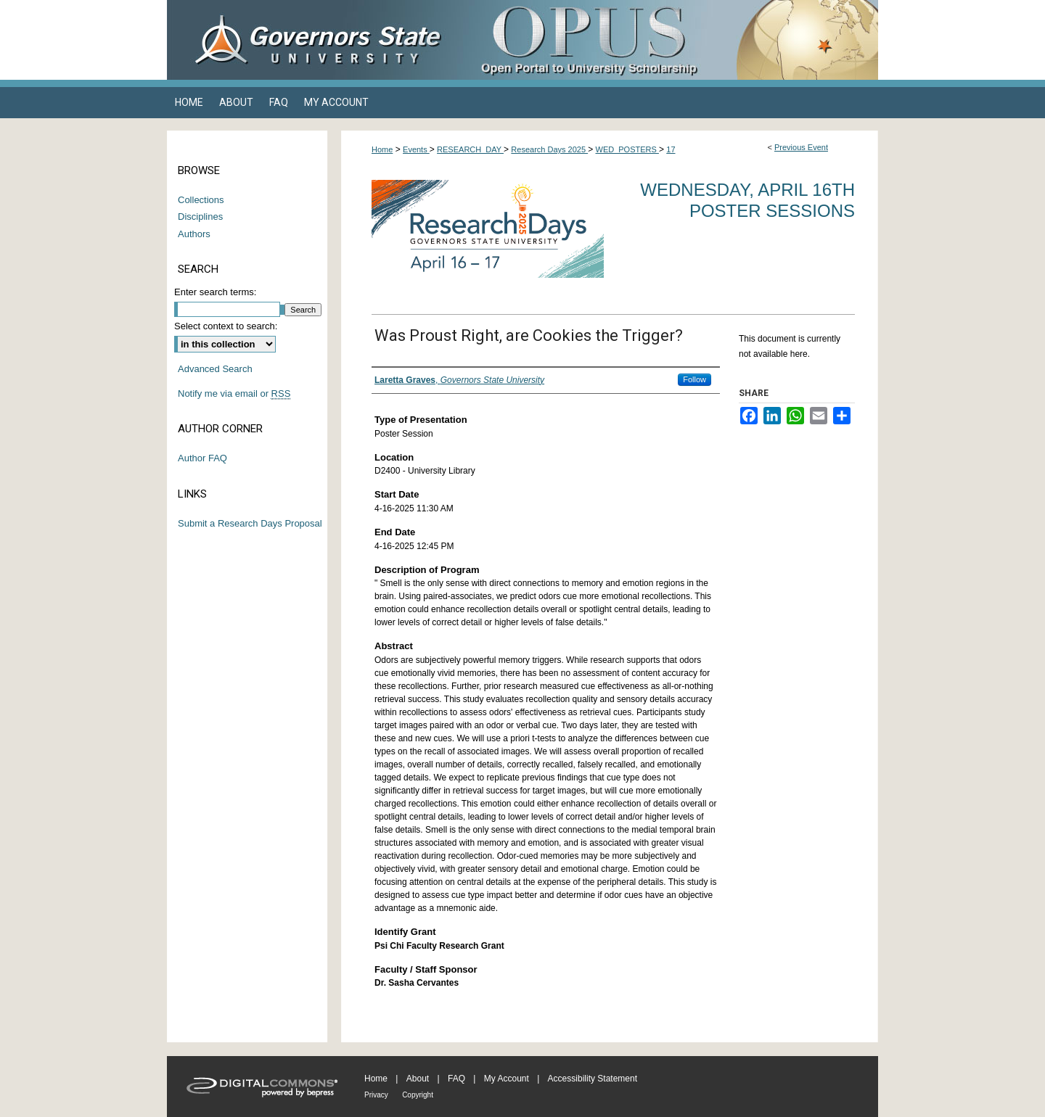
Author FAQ (202, 458)
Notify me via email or (234, 394)
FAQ (456, 1078)
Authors (194, 233)
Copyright (417, 1095)
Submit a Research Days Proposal (250, 523)
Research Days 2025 (549, 149)
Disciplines (200, 216)
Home (382, 149)
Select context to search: (225, 326)
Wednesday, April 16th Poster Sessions (747, 200)
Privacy (376, 1095)
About (417, 1078)
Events (416, 149)
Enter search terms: (215, 292)
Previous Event (801, 147)
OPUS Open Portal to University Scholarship (667, 40)
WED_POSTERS (627, 149)
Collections (201, 199)
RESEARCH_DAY (470, 149)
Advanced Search (215, 368)
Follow (694, 379)
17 (670, 149)
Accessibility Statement (592, 1078)
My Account (506, 1078)
